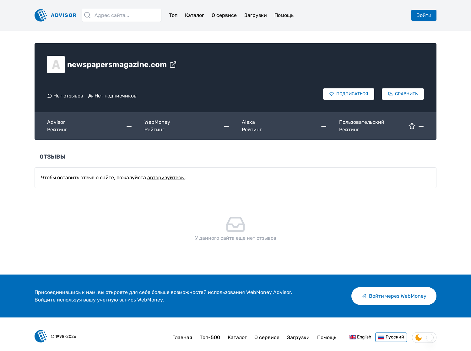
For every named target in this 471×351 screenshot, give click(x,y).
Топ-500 (210, 337)
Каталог (194, 15)
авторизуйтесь (166, 178)
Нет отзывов (65, 96)
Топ (173, 15)
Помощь (284, 15)
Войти (423, 15)
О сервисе (224, 15)
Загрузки (255, 15)
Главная (182, 337)
